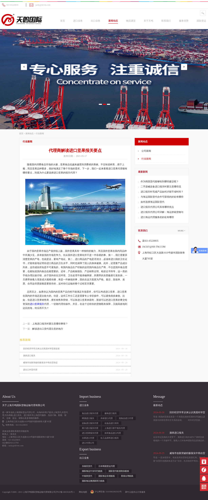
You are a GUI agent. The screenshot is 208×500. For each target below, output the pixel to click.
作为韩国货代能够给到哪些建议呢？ (160, 181)
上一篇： (45, 323)
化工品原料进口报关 (109, 438)
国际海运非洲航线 (106, 476)
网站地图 (82, 492)
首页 (62, 21)
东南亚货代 (87, 466)
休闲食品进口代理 (113, 433)
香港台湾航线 (127, 476)
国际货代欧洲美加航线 (119, 471)
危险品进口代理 (126, 418)
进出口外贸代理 (30, 370)
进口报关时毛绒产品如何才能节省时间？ (162, 191)
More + (181, 231)
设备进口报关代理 (90, 423)
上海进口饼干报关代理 (115, 428)
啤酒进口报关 (88, 418)
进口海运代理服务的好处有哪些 (157, 217)
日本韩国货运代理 (106, 466)
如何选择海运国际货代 (152, 202)
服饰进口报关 (111, 413)
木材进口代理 (106, 418)
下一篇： (43, 329)
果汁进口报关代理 (90, 428)
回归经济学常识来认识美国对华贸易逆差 (41, 348)
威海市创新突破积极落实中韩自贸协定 (40, 362)
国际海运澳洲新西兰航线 (93, 481)
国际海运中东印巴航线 (92, 471)
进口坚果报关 (37, 304)
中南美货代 (87, 476)
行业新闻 (40, 133)
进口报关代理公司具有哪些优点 (157, 207)
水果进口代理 (88, 438)
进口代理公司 (88, 443)
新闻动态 (29, 133)
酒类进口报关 (29, 355)
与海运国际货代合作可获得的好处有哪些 (162, 197)
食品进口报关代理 (90, 413)
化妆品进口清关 (112, 423)
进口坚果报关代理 (90, 433)
